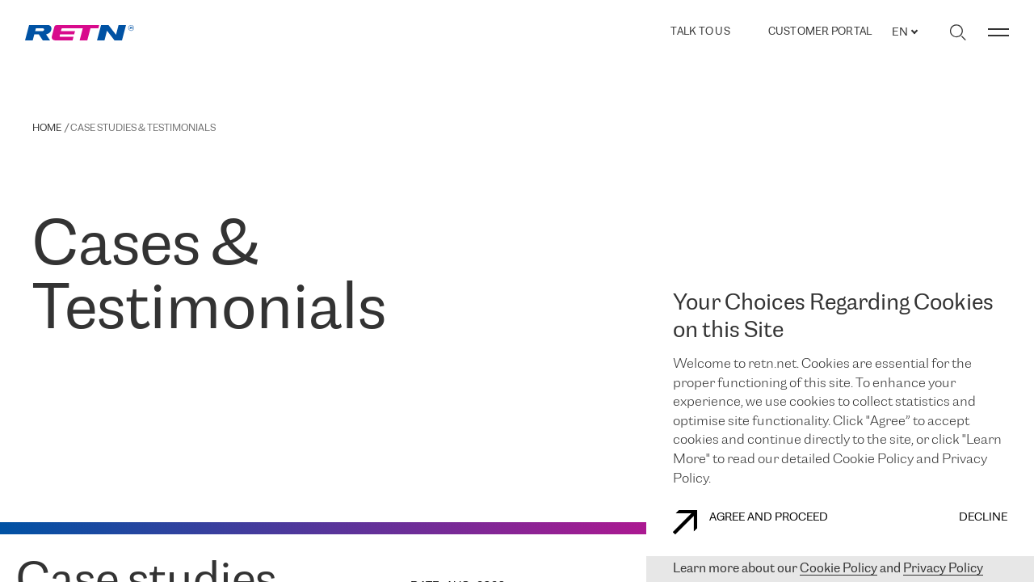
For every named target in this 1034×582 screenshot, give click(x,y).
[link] (79, 32)
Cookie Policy (838, 569)
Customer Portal (820, 32)
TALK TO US (700, 31)
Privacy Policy (943, 569)
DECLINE (983, 517)
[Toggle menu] (998, 32)
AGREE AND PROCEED (750, 522)
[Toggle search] (957, 32)
